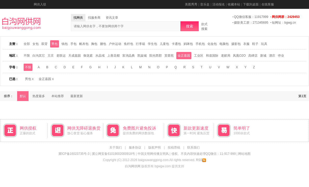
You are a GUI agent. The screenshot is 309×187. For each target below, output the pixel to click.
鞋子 (255, 44)
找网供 (78, 17)
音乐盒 (205, 4)
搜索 (189, 26)
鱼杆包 (128, 44)
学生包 (152, 44)
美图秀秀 (191, 4)
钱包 (65, 44)
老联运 (61, 55)
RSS (201, 160)
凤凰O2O (239, 55)
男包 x (29, 79)
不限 (27, 55)
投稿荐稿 (174, 147)
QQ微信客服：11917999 (251, 17)
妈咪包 (188, 44)
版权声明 (154, 147)
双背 (44, 44)
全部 (27, 44)
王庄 (51, 55)
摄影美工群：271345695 (251, 22)
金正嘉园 (184, 55)
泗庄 (272, 55)
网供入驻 (40, 4)
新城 (263, 55)
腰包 (103, 44)
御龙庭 (88, 55)
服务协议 (135, 147)
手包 (73, 44)
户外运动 (115, 44)
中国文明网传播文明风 (153, 154)
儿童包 (164, 44)
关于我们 (115, 147)
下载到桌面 (251, 4)
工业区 (198, 55)
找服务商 (94, 17)
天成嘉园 (74, 55)
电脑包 (224, 44)
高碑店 (253, 55)
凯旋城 (142, 55)
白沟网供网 (132, 166)
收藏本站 (234, 4)
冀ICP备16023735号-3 (74, 154)
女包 (35, 44)
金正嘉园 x (46, 79)
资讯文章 (112, 17)
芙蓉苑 (169, 55)
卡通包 (176, 44)
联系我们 (193, 147)
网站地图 (244, 154)
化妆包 (212, 44)
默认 (23, 96)
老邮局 (225, 55)
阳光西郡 (155, 55)
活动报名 (218, 4)
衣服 (246, 44)
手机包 (200, 44)
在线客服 (267, 4)
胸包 (94, 44)
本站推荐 (57, 96)
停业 (281, 55)
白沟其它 (38, 55)
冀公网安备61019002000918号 (113, 154)
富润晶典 (128, 55)
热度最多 (38, 96)
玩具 (264, 44)
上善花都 (113, 55)
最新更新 (76, 96)
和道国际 (212, 55)
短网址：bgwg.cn (284, 22)
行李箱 (140, 44)
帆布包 (84, 44)
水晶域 (100, 55)
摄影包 (236, 44)
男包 (54, 44)
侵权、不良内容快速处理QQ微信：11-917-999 (203, 154)
